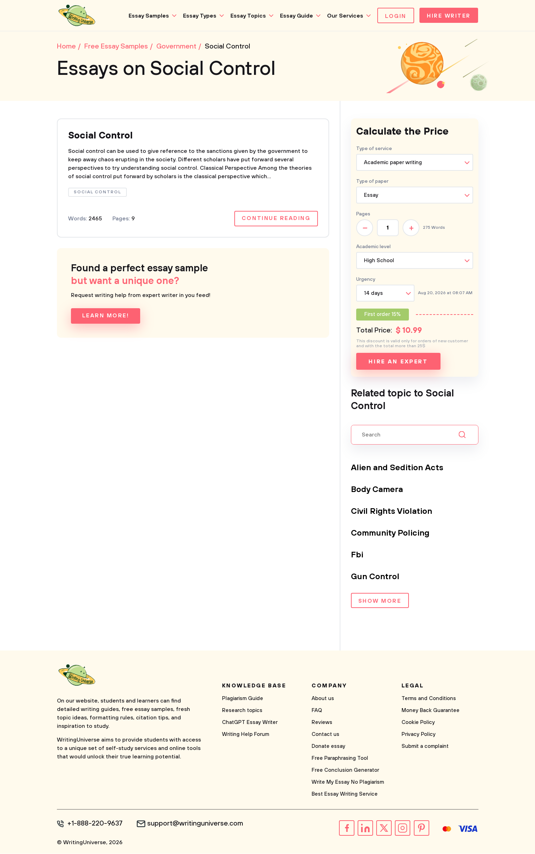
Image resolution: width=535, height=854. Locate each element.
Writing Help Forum (245, 735)
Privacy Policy (419, 735)
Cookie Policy (418, 723)
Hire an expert (398, 362)
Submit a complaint (425, 747)
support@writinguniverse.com (196, 824)
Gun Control (375, 577)
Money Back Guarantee (430, 711)
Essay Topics (246, 15)
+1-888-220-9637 (95, 824)
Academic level (373, 247)
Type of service (374, 149)
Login (394, 16)
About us (323, 699)
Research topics (242, 711)
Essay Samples (147, 15)
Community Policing (391, 534)
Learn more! (105, 317)
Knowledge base (254, 686)
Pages (363, 215)
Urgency (365, 280)
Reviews (322, 723)
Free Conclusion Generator (345, 771)
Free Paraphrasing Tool (340, 759)
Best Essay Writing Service (345, 794)
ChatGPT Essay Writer (250, 723)
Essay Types (198, 15)
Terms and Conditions (429, 699)
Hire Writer (447, 16)
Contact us (325, 735)
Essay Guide (294, 15)
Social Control (102, 136)
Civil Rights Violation (392, 512)
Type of (372, 182)
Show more (380, 602)
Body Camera (377, 490)
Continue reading (275, 220)
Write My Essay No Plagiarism (348, 782)
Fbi (357, 555)
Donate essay (328, 747)
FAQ (317, 711)
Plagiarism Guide (242, 699)
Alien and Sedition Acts (398, 468)
